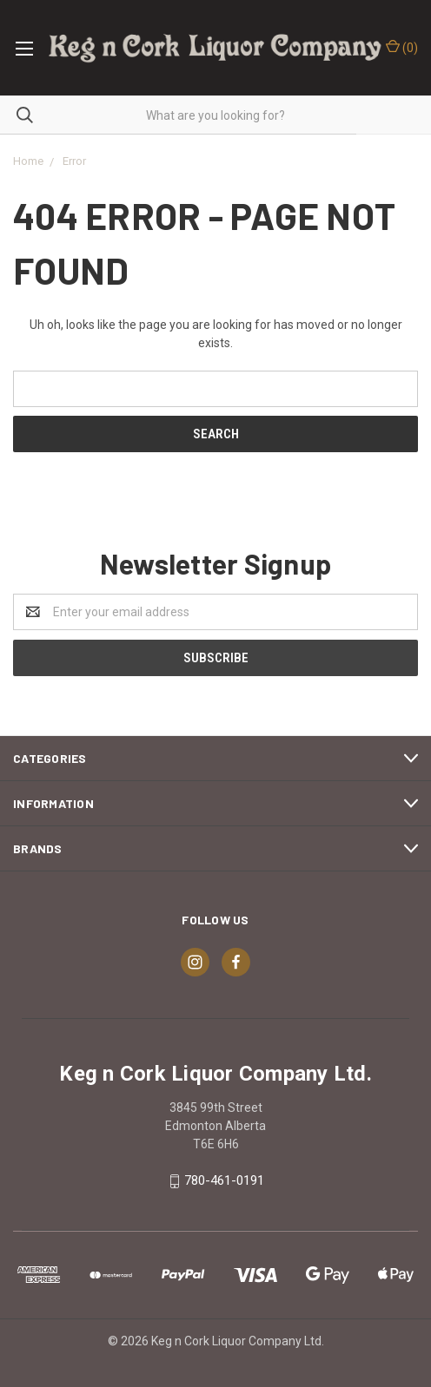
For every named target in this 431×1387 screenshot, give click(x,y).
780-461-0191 (224, 1180)
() (402, 47)
